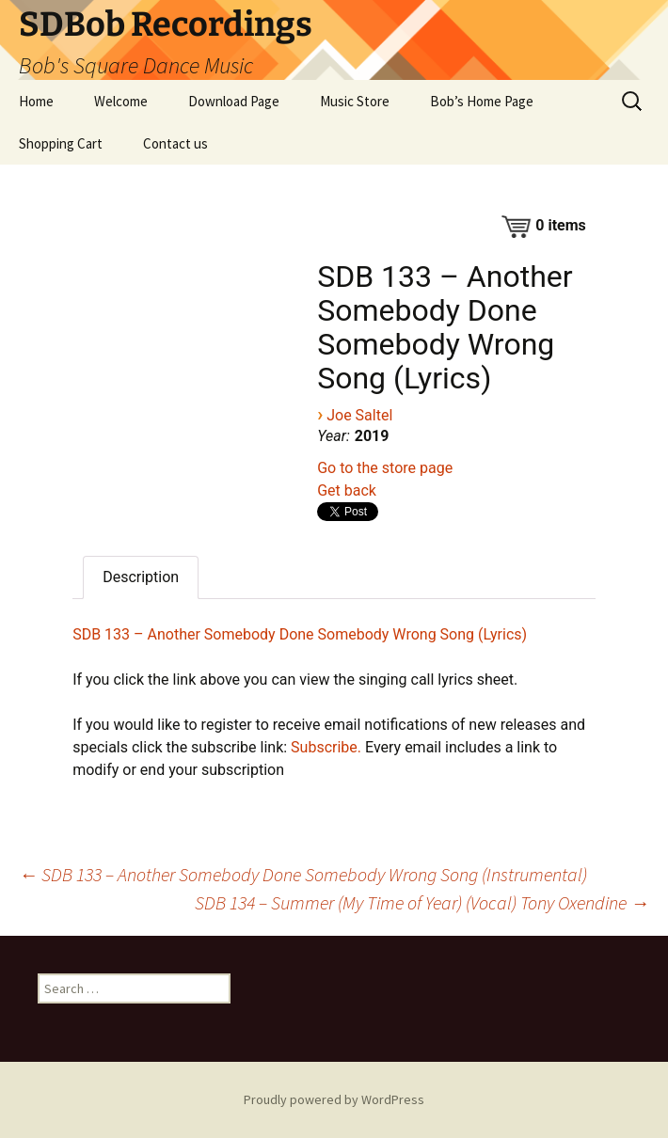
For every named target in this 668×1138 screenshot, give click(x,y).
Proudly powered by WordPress (334, 1099)
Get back (346, 490)
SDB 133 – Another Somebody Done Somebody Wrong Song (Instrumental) (303, 874)
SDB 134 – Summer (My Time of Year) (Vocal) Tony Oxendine (422, 902)
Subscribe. (326, 747)
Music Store (355, 101)
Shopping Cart (61, 143)
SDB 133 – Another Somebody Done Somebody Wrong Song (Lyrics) (299, 634)
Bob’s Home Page (481, 101)
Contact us (175, 143)
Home (36, 101)
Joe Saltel (359, 415)
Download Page (233, 101)
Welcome (121, 101)
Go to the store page (385, 468)
